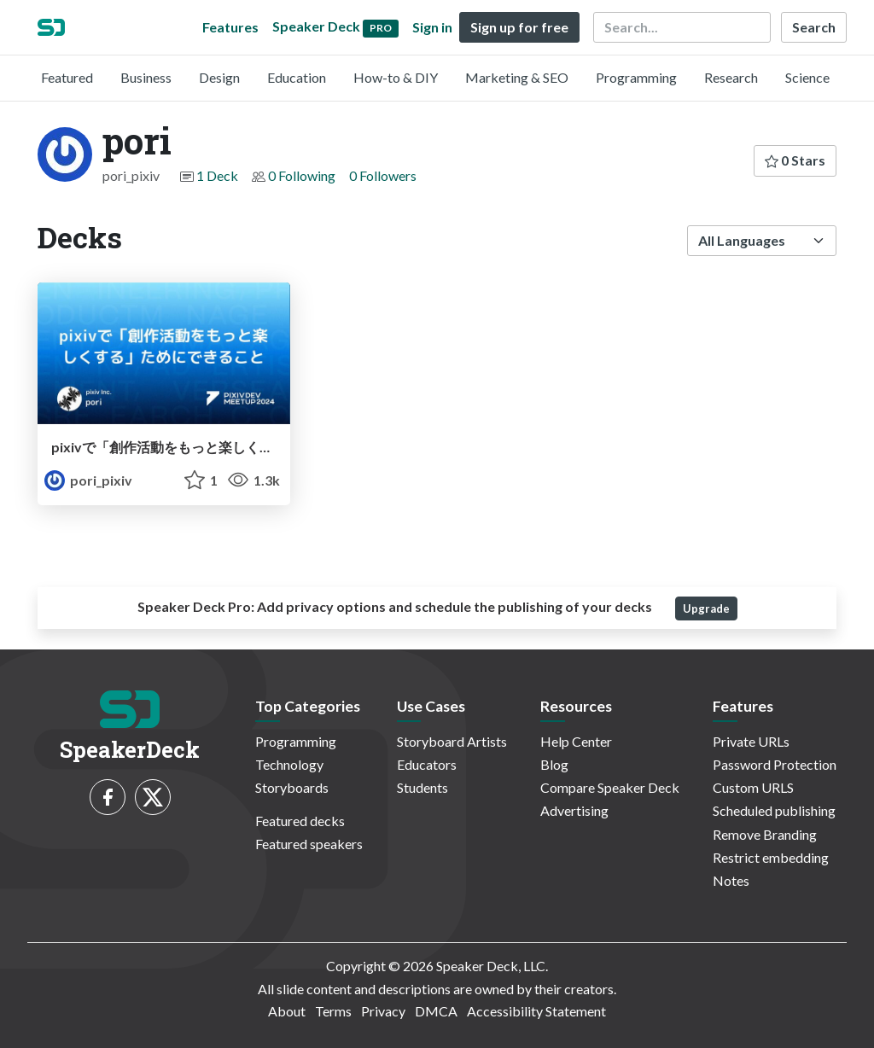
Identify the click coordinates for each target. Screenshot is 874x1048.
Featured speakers (309, 843)
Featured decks (300, 820)
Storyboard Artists (452, 741)
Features (230, 27)
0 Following (301, 175)
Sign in (432, 27)
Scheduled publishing (774, 810)
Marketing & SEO (516, 77)
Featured (67, 77)
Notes (731, 880)
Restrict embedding (771, 857)
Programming (636, 77)
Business (146, 77)
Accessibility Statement (536, 1011)
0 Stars (795, 160)
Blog (554, 764)
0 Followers (383, 175)
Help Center (576, 741)
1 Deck (217, 175)
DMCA (436, 1011)
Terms (333, 1011)
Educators (427, 764)
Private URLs (751, 741)
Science (807, 77)
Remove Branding (765, 834)
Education (296, 77)
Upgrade (706, 608)
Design (219, 77)
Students (422, 787)
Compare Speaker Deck (609, 787)
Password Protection (774, 764)
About (287, 1011)
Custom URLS (753, 787)
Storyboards (292, 787)
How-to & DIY (395, 77)
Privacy (383, 1011)
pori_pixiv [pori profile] (88, 480)
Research (731, 77)
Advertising (574, 810)
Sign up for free (519, 27)
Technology (289, 764)
